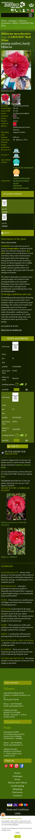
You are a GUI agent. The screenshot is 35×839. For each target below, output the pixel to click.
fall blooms (17, 185)
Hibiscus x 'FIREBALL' (9, 557)
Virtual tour (12, 721)
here (3, 476)
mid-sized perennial (21, 188)
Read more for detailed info (11, 330)
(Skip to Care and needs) (8, 242)
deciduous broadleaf (21, 181)
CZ (27, 10)
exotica (16, 183)
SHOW (8, 233)
